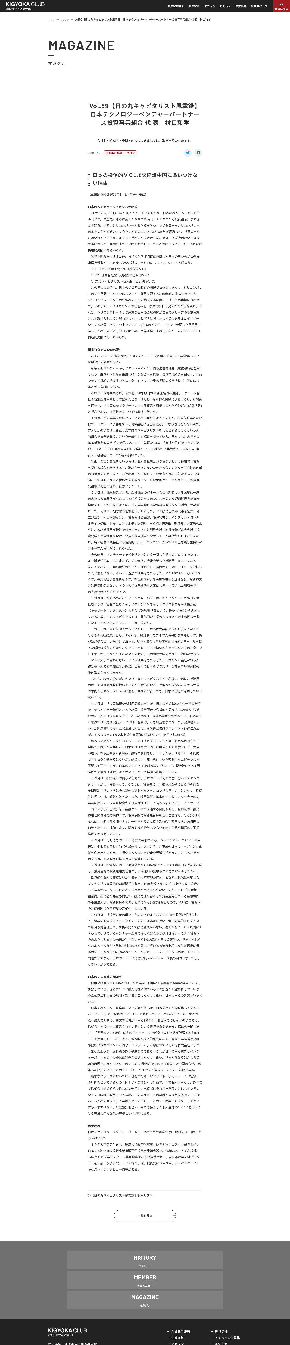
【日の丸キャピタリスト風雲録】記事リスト (122, 1199)
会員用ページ (253, 8)
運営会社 (234, 8)
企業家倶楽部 (170, 8)
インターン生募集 (227, 1310)
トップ (52, 23)
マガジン (203, 8)
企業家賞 (188, 8)
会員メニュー (180, 1323)
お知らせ (219, 8)
